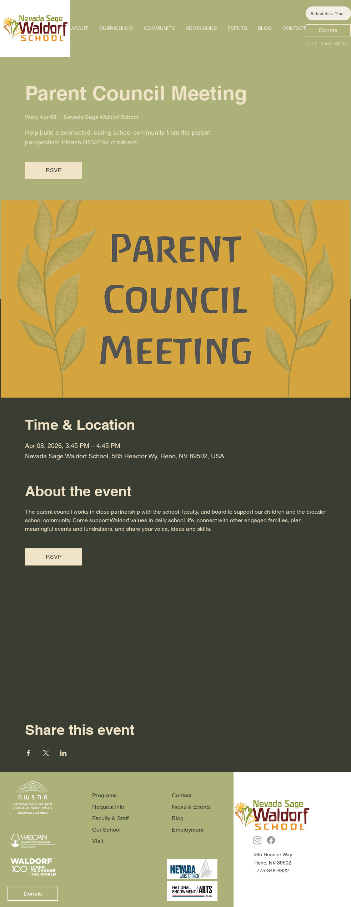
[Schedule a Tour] (328, 13)
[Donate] (328, 30)
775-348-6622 (328, 43)
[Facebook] (271, 840)
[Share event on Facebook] (28, 753)
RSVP (54, 170)
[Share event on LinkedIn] (63, 753)
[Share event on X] (45, 753)
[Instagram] (257, 840)
